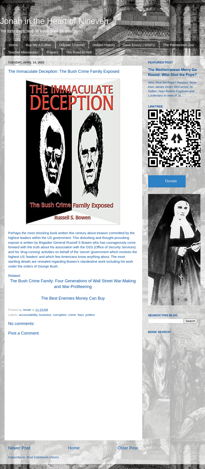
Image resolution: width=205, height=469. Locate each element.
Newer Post (19, 447)
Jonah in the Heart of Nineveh (54, 21)
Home (13, 45)
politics (90, 315)
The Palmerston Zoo (178, 45)
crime (72, 315)
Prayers (52, 52)
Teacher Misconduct (23, 52)
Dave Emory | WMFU (139, 45)
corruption (60, 315)
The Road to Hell (79, 52)
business (45, 315)
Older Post (128, 447)
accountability (28, 315)
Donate (171, 181)
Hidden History (103, 45)
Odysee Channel (72, 45)
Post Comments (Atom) (43, 457)
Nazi (81, 315)
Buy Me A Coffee (38, 45)
